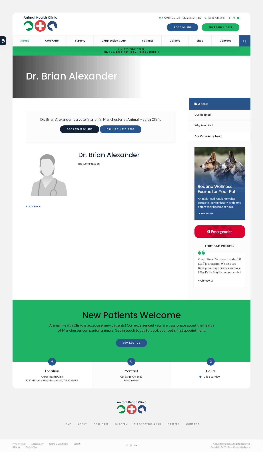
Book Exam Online (79, 129)
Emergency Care (218, 27)
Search (77, 443)
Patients (147, 40)
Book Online (180, 27)
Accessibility (37, 443)
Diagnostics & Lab (113, 40)
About (25, 40)
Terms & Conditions (58, 443)
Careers (175, 40)
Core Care (52, 40)
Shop (199, 40)
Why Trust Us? (203, 125)
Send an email (131, 380)
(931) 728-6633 (214, 18)
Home (67, 424)
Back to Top (31, 447)
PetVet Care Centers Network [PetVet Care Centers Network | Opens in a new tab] (235, 447)
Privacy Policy (19, 443)
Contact (225, 40)
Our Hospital (202, 115)
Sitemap (16, 447)
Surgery (80, 40)
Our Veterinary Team (208, 136)
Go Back (35, 206)
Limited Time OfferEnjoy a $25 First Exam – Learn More (130, 51)
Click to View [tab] (212, 376)
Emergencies (219, 231)
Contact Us (131, 342)
